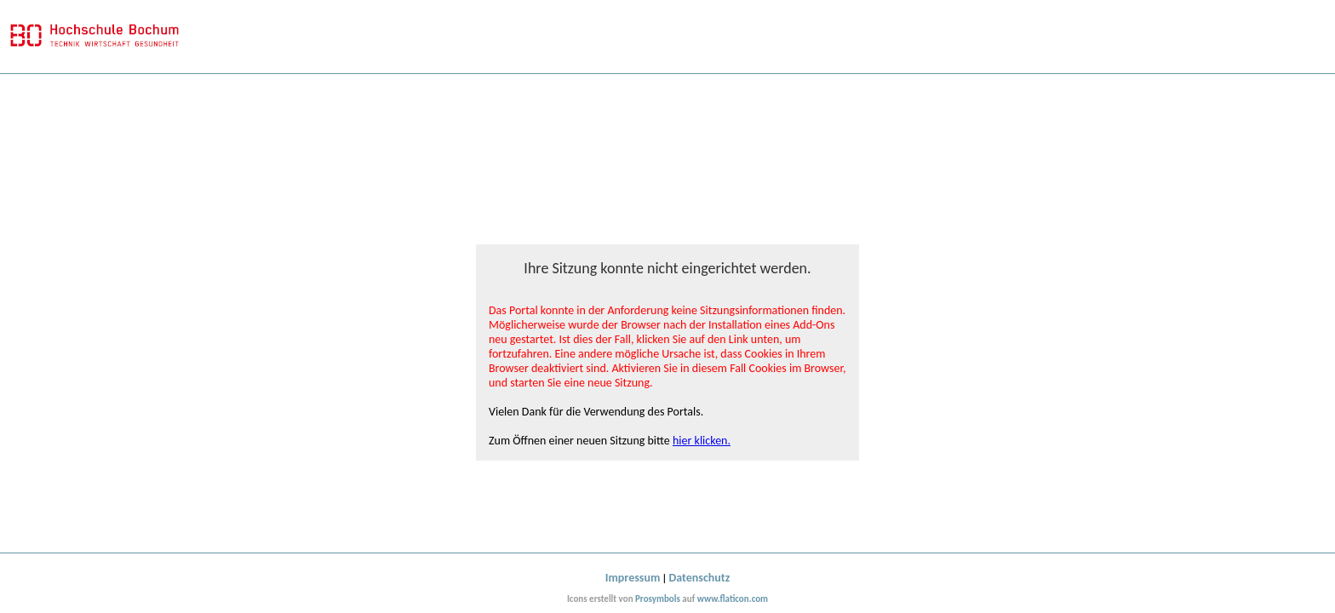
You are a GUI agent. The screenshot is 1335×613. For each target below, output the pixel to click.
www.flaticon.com (732, 598)
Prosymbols (657, 598)
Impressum (633, 577)
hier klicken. (702, 440)
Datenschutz (700, 577)
